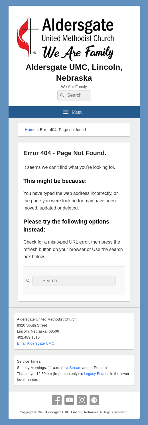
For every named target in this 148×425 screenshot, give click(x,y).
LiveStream (71, 367)
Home (30, 129)
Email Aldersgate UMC (35, 343)
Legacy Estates (96, 373)
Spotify (94, 400)
